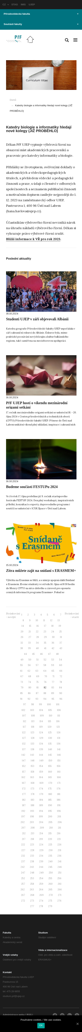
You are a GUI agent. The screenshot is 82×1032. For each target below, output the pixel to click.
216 (58, 833)
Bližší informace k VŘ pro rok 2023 (33, 239)
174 (41, 788)
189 (41, 805)
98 (32, 704)
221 (59, 839)
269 (41, 895)
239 (41, 861)
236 (59, 855)
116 (58, 721)
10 (37, 620)
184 (41, 799)
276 (59, 900)
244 (41, 867)
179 (41, 794)
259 (41, 883)
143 (32, 754)
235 (50, 855)
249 (41, 872)
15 (30, 625)
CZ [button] (6, 4)
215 (50, 833)
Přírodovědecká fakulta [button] (41, 13)
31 (61, 637)
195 (50, 811)
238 (32, 861)
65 (52, 670)
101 (57, 704)
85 (21, 693)
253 (32, 878)
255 (50, 878)
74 (29, 682)
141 (58, 749)
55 (21, 665)
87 (37, 693)
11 (44, 620)
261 (59, 883)
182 (24, 799)
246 (60, 867)
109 (42, 715)
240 (50, 861)
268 (32, 895)
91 (21, 698)
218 (32, 839)
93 (36, 698)
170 (50, 783)
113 (32, 721)
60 (60, 665)
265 (50, 889)
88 (45, 693)
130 (50, 738)
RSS (29, 1014)
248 (32, 872)
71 (53, 676)
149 (41, 760)
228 (32, 850)
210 (51, 827)
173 (32, 788)
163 (32, 777)
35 (45, 642)
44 (25, 654)
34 (37, 642)
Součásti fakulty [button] (41, 24)
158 (32, 771)
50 (29, 659)
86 (29, 693)
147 (24, 760)
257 (23, 883)
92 (29, 698)
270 (51, 895)
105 (50, 710)
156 (58, 766)
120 (49, 726)
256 (59, 878)
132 (24, 743)
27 (29, 637)
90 (60, 693)
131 (58, 738)
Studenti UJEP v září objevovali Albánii (37, 319)
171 (58, 783)
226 (59, 844)
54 (60, 659)
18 (52, 625)
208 (33, 827)
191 (58, 805)
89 (52, 693)
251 (59, 872)
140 (50, 749)
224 (41, 844)
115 (49, 721)
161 (58, 771)
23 (45, 631)
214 (41, 833)
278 (41, 906)
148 (32, 760)
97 (24, 704)
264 (41, 889)
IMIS (23, 4)
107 (24, 715)
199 (41, 816)
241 (59, 861)
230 (51, 850)
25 (60, 631)
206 (60, 822)
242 (23, 867)
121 (58, 726)
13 (59, 620)
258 (32, 883)
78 (60, 682)
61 (21, 670)
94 (44, 698)
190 (50, 805)
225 (50, 844)
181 (58, 794)
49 (21, 659)
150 (50, 760)
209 (42, 827)
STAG (14, 4)
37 (60, 642)
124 (41, 732)
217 (23, 839)
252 (23, 878)
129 (41, 738)
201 (59, 816)
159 (41, 771)
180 (50, 794)
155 (50, 766)
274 (41, 900)
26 (22, 637)
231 (59, 850)
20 (22, 631)
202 (23, 822)
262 (23, 889)
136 (58, 743)
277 (32, 906)
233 (32, 855)
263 (32, 889)
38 (21, 648)
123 (32, 732)
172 (24, 788)
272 (23, 900)
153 (32, 766)
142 (23, 754)
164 (41, 777)
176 (58, 788)
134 (41, 743)
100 (49, 704)
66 (60, 670)
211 (59, 827)
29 (45, 637)
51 (37, 659)
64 (44, 670)
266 (60, 889)
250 (51, 872)
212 (24, 833)
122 (24, 732)
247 (23, 872)
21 (29, 631)
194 (41, 811)
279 (50, 906)
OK (41, 1025)
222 (23, 844)
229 (41, 850)
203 (32, 822)
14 (23, 625)
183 (32, 799)
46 (41, 654)
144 (41, 754)
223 (32, 844)
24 (52, 631)
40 (37, 648)
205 (50, 822)
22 (37, 631)
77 (53, 682)
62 (29, 670)
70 (45, 676)
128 (32, 738)
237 (23, 861)
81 (37, 687)
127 (24, 738)
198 (32, 816)
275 (50, 900)
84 (60, 687)
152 (24, 766)
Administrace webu (14, 1014)
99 (40, 704)
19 (60, 625)
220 (50, 839)
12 (51, 620)
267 (23, 895)
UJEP (32, 4)
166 (59, 777)
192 (23, 811)
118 (32, 726)
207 (23, 827)
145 (50, 754)
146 (59, 754)
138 (32, 749)
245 (50, 867)
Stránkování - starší (72, 615)
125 (50, 732)
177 (24, 794)
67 (21, 676)
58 (45, 665)
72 (61, 676)
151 (58, 760)
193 (32, 811)
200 (50, 816)
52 (45, 659)
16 (37, 625)
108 (33, 715)
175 (50, 788)
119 (41, 726)
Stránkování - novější (13, 615)
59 (52, 665)
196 (59, 811)
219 (41, 839)
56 (29, 665)
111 (58, 715)
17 (45, 625)
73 (21, 682)
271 (59, 895)
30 (53, 637)
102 (23, 710)
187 (24, 805)
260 (50, 883)
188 (32, 805)
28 (37, 637)
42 (52, 648)
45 (33, 654)
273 (32, 900)
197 (23, 816)
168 (32, 783)
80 (29, 687)
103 (32, 710)
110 (50, 715)
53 (52, 659)
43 (60, 648)
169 (41, 783)
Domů (13, 100)
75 (37, 682)
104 (41, 710)
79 (22, 687)
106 (59, 710)
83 (52, 687)
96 (60, 698)
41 (45, 648)
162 (23, 777)
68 (29, 676)
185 (50, 799)
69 (37, 676)
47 (49, 654)
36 (52, 642)
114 (41, 721)
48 (57, 654)
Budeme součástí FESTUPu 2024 (32, 487)
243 (32, 867)
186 (58, 799)
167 (24, 783)
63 (36, 670)
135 (50, 743)
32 (21, 642)
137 (24, 749)
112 (24, 721)
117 (24, 726)
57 (37, 665)
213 (32, 833)
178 (32, 794)
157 (24, 771)
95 (52, 698)
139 (41, 749)
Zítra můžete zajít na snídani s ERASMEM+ (41, 571)
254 (41, 878)
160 (50, 771)
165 (50, 777)
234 (41, 855)
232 (23, 855)
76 (45, 682)
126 (58, 732)
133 (32, 743)
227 (23, 850)
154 (41, 766)
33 (29, 642)
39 (29, 648)
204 (41, 822)
